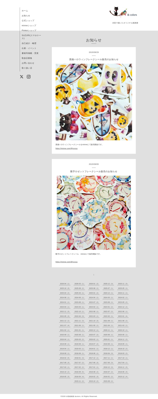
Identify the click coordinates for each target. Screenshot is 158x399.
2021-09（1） (109, 321)
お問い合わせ (28, 63)
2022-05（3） (65, 316)
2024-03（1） (109, 297)
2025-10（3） (65, 288)
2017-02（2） (80, 367)
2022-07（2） (109, 311)
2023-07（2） (94, 302)
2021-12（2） (65, 321)
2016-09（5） (80, 372)
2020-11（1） (109, 330)
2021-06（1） (80, 325)
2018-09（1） (65, 353)
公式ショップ (28, 21)
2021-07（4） (65, 325)
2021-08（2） (123, 321)
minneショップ (29, 25)
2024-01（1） (65, 302)
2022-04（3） (80, 316)
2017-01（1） (94, 367)
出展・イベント (29, 48)
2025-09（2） (80, 288)
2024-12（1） (109, 293)
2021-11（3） (80, 321)
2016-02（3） (94, 377)
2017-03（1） (65, 367)
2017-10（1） (123, 358)
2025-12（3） (109, 284)
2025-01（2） (94, 293)
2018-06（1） (94, 353)
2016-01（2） (109, 377)
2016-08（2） (94, 372)
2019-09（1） (65, 344)
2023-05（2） (123, 302)
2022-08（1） (94, 311)
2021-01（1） (80, 330)
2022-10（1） (80, 311)
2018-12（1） (109, 349)
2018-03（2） (123, 353)
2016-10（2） (65, 372)
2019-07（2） (94, 344)
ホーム (25, 11)
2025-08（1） (94, 288)
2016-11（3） (123, 367)
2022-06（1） (123, 311)
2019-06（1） (109, 344)
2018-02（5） (65, 358)
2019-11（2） (123, 339)
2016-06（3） (123, 372)
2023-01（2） (109, 307)
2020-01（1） (109, 339)
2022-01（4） (123, 316)
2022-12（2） (123, 307)
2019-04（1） (65, 349)
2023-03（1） (80, 307)
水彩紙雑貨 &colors (73, 396)
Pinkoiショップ (29, 30)
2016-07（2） (109, 372)
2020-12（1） (94, 330)
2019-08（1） (80, 344)
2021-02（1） (65, 330)
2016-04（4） (80, 377)
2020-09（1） (65, 335)
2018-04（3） (109, 353)
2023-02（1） (94, 307)
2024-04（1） (94, 297)
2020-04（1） (65, 339)
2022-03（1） (94, 316)
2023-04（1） (65, 307)
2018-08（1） (80, 353)
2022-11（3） (65, 311)
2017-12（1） (94, 358)
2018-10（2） (123, 349)
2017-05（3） (109, 363)
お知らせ (26, 16)
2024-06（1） (80, 297)
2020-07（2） (94, 335)
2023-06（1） (109, 302)
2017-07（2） (80, 363)
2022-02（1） (109, 316)
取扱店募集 (27, 58)
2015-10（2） (94, 381)
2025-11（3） (123, 284)
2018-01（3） (80, 358)
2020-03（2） (80, 339)
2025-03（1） (80, 293)
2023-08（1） (80, 302)
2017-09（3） (65, 363)
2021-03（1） (123, 325)
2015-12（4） (123, 377)
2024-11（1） (123, 293)
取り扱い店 (27, 68)
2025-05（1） (123, 288)
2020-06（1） (109, 335)
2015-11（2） (80, 381)
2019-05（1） (123, 344)
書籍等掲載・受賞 (30, 53)
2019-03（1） (80, 349)
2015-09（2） (109, 381)
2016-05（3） (65, 377)
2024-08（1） (65, 297)
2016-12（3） (109, 367)
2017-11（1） (109, 358)
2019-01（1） (94, 349)
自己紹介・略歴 (29, 43)
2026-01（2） (94, 284)
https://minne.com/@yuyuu (67, 148)
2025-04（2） (65, 293)
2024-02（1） (123, 297)
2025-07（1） (109, 288)
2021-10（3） (94, 321)
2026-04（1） (65, 284)
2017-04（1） (123, 363)
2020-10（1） (123, 330)
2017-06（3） (94, 363)
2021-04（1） (109, 325)
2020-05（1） (123, 335)
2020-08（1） (80, 335)
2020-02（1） (94, 339)
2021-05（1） (94, 325)
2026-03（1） (80, 284)
